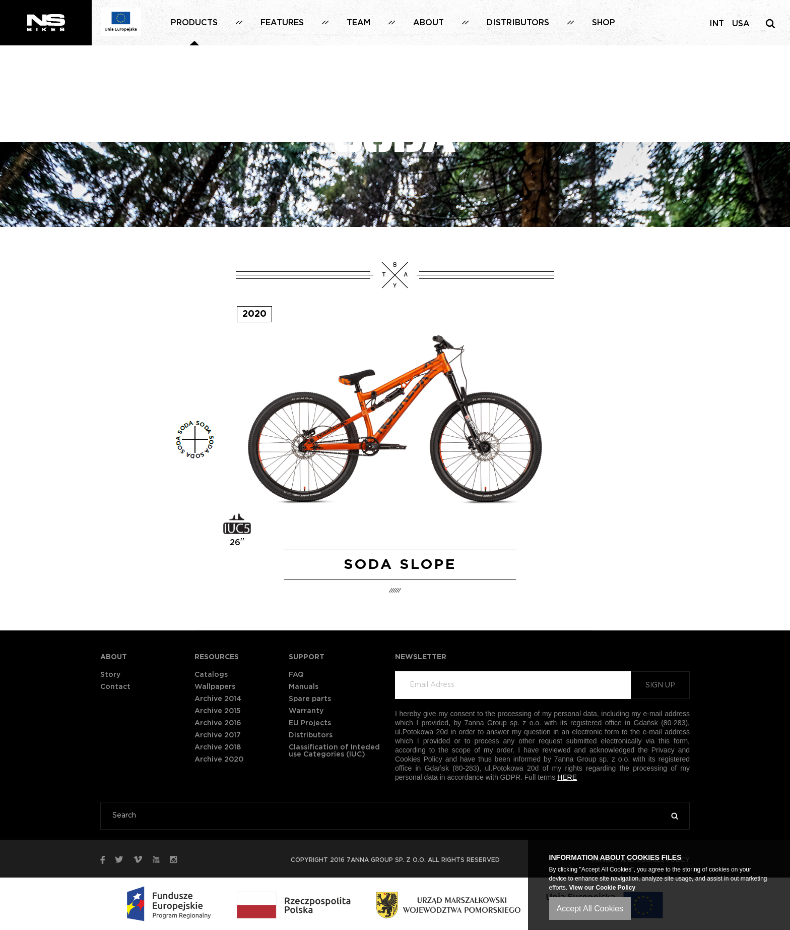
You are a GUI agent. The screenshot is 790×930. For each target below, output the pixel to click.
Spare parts (310, 699)
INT (716, 24)
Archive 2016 (217, 723)
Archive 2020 (218, 759)
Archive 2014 (217, 699)
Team (358, 23)
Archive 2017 (217, 735)
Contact (115, 686)
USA (741, 24)
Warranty (306, 711)
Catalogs (211, 674)
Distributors (518, 23)
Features (282, 23)
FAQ (296, 674)
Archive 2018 (217, 747)
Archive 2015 (217, 711)
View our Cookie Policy (602, 887)
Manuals (303, 686)
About (428, 23)
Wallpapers (214, 686)
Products (194, 23)
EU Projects (310, 723)
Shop (603, 23)
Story (110, 674)
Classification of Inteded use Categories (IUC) (334, 751)
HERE (567, 777)
